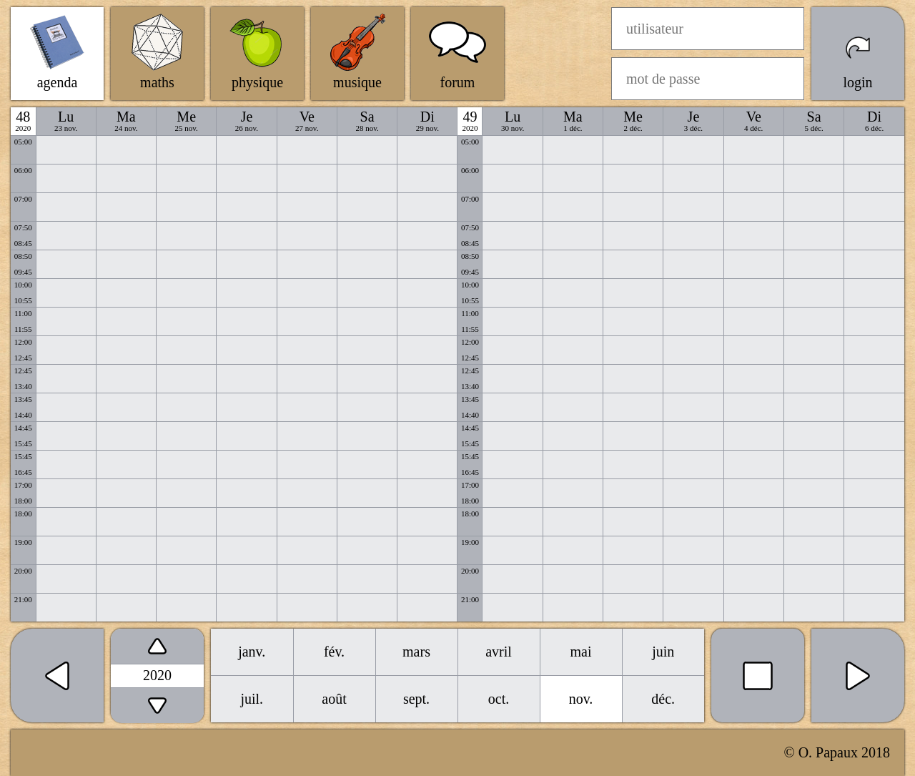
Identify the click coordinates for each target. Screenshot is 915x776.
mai (581, 651)
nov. (581, 699)
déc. (663, 699)
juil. (251, 699)
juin (663, 651)
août (334, 699)
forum (457, 82)
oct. (498, 699)
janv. (251, 651)
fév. (334, 651)
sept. (416, 699)
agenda (57, 82)
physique (257, 82)
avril (498, 651)
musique (357, 82)
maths (157, 82)
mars (416, 651)
